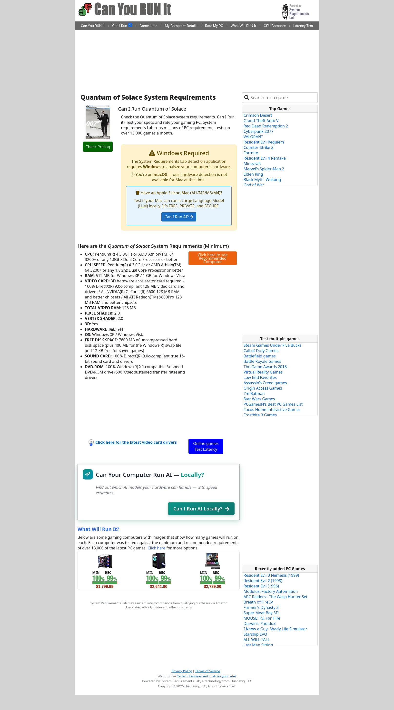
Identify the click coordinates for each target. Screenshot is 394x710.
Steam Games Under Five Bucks (272, 345)
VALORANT (253, 136)
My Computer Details (181, 26)
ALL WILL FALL (257, 639)
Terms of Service (207, 671)
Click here (156, 548)
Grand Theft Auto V (261, 120)
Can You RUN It (93, 26)
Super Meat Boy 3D (261, 612)
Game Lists (148, 26)
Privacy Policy (181, 671)
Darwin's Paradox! (260, 623)
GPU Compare (275, 26)
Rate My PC (214, 26)
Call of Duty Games (261, 350)
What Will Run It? (98, 529)
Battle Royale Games (262, 361)
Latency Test (303, 26)
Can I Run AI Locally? (201, 508)
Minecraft (252, 163)
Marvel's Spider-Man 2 (264, 169)
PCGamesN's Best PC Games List (273, 404)
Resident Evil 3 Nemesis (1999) (271, 575)
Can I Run (122, 25)
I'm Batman (254, 393)
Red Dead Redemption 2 (266, 126)
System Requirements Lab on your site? (206, 676)
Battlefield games (260, 356)
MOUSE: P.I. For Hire (262, 618)
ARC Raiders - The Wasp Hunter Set (275, 596)
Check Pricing (97, 146)
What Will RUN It (243, 26)
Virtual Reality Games (263, 372)
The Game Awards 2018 (265, 366)
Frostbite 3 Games (260, 415)
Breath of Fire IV (258, 602)
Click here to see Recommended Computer (212, 258)
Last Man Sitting (258, 645)
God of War (254, 185)
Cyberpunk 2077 (259, 131)
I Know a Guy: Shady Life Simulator (275, 629)
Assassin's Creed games (265, 382)
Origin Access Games (263, 388)
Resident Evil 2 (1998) (263, 580)
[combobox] (282, 98)
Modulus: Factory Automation (271, 591)
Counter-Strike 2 (258, 147)
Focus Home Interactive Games (272, 409)
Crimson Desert (258, 115)
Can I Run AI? (179, 217)
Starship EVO (255, 634)
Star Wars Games (259, 399)
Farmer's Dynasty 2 (261, 607)
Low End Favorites (260, 377)
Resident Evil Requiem (264, 142)
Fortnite (251, 152)
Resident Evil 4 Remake (265, 158)
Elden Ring (253, 174)
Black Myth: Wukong (262, 179)
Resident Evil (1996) (261, 586)
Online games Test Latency (205, 446)
